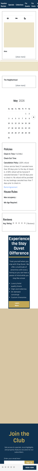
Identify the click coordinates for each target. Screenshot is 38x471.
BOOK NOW (30, 467)
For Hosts (33, 4)
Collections (19, 5)
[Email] (14, 462)
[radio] (13, 223)
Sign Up (29, 462)
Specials (11, 5)
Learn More (17, 304)
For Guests (27, 4)
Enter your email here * (12, 458)
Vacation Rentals (4, 4)
